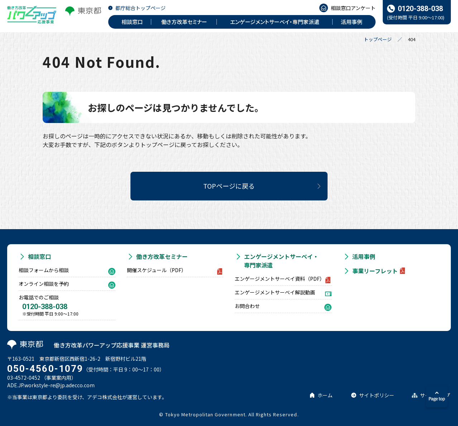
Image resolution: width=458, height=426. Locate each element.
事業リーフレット (375, 270)
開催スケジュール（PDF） (156, 270)
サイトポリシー (376, 395)
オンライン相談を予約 (44, 283)
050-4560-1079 (45, 368)
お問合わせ (247, 305)
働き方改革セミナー (162, 256)
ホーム (325, 395)
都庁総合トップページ (140, 7)
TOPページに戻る (229, 185)
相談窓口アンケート (353, 7)
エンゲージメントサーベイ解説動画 (275, 292)
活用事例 (363, 256)
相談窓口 (39, 256)
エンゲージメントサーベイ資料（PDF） (280, 278)
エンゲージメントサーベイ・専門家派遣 (281, 260)
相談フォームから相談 (44, 270)
